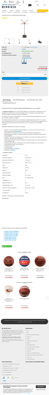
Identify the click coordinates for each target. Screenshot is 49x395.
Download (17, 148)
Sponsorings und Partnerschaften (33, 347)
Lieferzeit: (4, 47)
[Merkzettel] (37, 5)
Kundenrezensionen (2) (9, 103)
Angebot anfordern (27, 58)
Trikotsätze (29, 351)
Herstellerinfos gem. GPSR (34, 100)
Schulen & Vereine (42, 10)
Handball (17, 10)
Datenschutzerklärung (26, 392)
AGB (27, 330)
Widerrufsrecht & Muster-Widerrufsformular (35, 355)
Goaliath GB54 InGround (10, 238)
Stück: (3, 72)
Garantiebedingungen (19, 100)
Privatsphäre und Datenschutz (32, 340)
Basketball (4, 10)
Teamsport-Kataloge (30, 349)
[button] (44, 5)
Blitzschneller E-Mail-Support (18, 2)
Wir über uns (29, 357)
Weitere (31, 10)
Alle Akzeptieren (40, 386)
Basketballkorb (18, 131)
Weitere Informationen (40, 389)
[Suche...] (30, 5)
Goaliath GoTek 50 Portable (11, 234)
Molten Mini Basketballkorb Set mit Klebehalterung (9, 300)
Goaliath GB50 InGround (10, 237)
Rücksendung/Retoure (31, 344)
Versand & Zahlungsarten (11, 2)
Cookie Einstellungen (31, 359)
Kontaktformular (7, 332)
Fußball (11, 10)
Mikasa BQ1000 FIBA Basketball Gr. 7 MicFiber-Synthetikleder (9, 269)
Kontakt (28, 338)
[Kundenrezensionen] (5, 18)
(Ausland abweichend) (33, 47)
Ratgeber (28, 342)
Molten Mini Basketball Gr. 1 (24, 299)
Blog (27, 332)
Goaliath (24, 49)
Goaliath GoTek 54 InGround (11, 232)
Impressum (29, 336)
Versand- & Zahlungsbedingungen (33, 353)
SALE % (23, 2)
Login (36, 1)
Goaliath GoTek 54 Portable (11, 235)
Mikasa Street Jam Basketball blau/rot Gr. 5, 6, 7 (24, 269)
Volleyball (24, 10)
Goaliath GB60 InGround (10, 240)
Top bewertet (5, 2)
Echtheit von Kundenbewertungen (33, 334)
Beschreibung (7, 100)
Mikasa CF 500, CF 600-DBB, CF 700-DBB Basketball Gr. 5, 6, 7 (40, 269)
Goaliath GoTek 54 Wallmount (11, 231)
